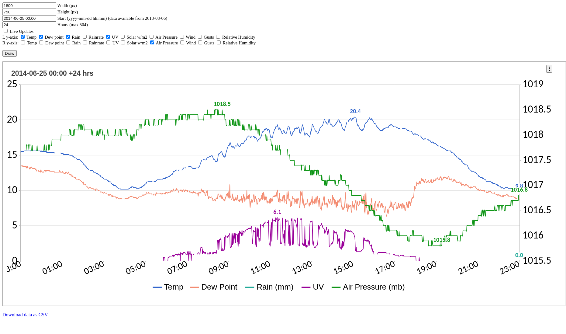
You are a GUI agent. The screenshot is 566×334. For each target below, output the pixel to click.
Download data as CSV (25, 314)
